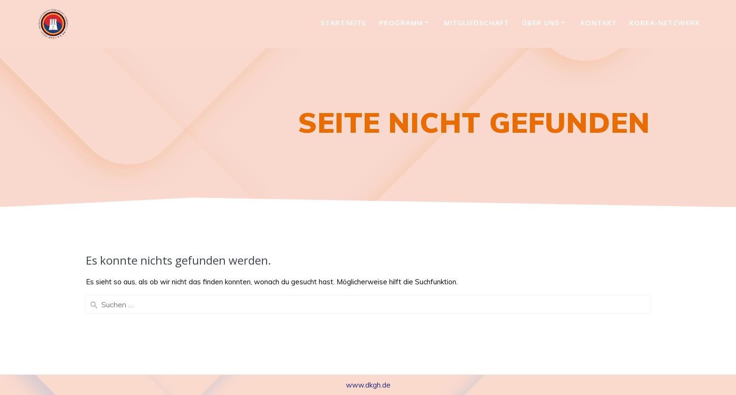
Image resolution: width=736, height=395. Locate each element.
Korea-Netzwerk (664, 23)
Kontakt (599, 23)
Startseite (343, 23)
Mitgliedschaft (476, 23)
